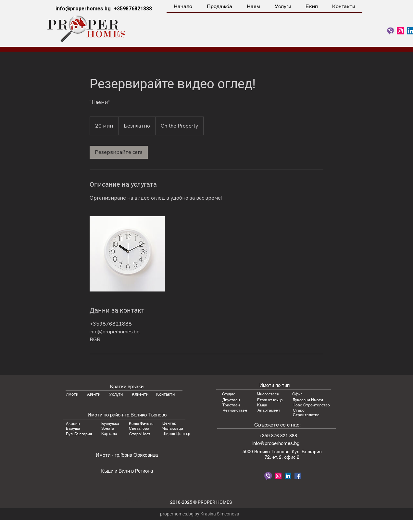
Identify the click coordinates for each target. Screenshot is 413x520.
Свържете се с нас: (277, 425)
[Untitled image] (127, 253)
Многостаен (268, 394)
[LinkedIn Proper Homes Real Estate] (288, 476)
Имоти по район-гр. (109, 414)
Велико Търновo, (273, 451)
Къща (262, 405)
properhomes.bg (177, 513)
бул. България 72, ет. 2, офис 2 (293, 454)
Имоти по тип (274, 385)
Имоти (72, 394)
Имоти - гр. (108, 455)
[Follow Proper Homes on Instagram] (400, 30)
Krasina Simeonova (219, 513)
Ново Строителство (311, 405)
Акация (73, 423)
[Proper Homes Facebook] (297, 476)
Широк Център (176, 433)
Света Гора (139, 428)
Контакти (165, 394)
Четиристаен (235, 410)
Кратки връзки (127, 386)
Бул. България (79, 434)
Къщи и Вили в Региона (127, 471)
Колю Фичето (141, 423)
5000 (248, 451)
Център (169, 423)
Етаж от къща (270, 400)
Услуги (116, 394)
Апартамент (268, 410)
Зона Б (107, 428)
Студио (228, 394)
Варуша (73, 428)
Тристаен (231, 405)
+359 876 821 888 (278, 435)
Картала (109, 433)
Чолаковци (172, 428)
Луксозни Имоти (308, 400)
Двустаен (231, 400)
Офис (297, 394)
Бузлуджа (110, 423)
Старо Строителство (306, 412)
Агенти (93, 394)
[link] (119, 152)
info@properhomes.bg (83, 9)
